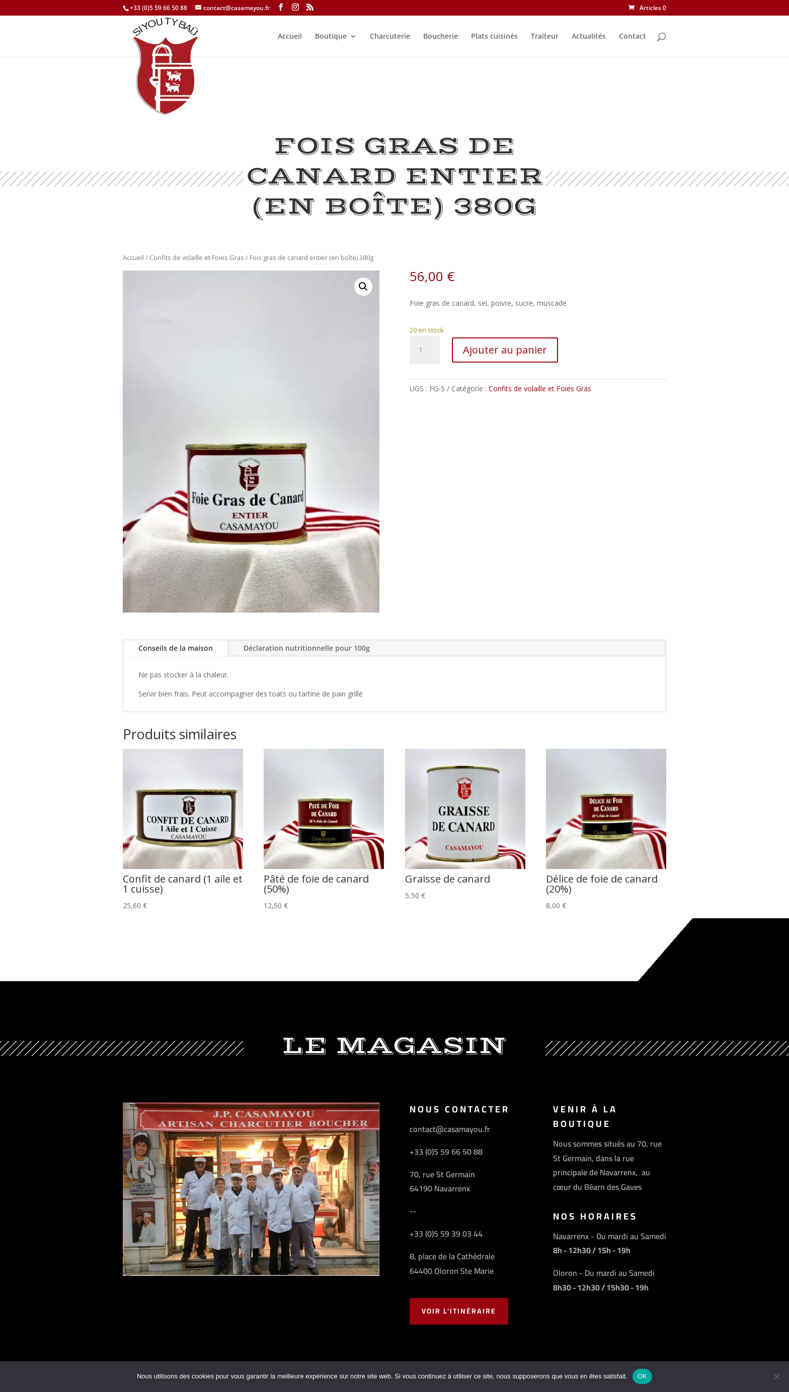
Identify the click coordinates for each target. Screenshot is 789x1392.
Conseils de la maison (175, 648)
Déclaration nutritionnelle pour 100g (307, 648)
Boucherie (440, 37)
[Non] (776, 1376)
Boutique (331, 37)
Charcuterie (390, 37)
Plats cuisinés (494, 37)
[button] (363, 287)
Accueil (290, 37)
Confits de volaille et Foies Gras (196, 257)
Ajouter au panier (505, 350)
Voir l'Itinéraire (459, 1311)
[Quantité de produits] (425, 350)
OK (642, 1376)
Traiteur (545, 37)
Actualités (589, 37)
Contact (632, 37)
